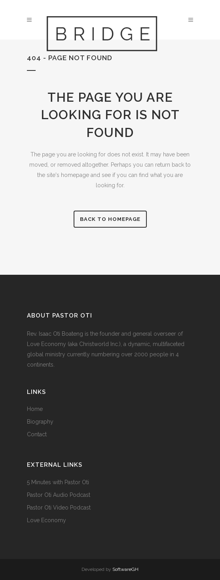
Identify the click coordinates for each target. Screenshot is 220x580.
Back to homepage (110, 219)
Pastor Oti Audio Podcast (58, 495)
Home (35, 409)
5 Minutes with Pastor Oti (58, 482)
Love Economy (46, 520)
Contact (37, 434)
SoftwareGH (125, 569)
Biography (40, 421)
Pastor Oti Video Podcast (59, 507)
